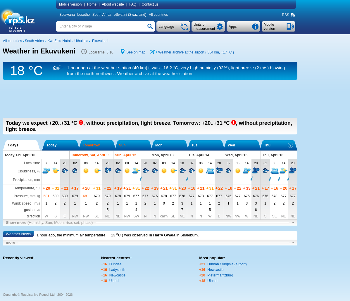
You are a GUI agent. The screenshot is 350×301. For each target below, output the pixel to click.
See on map (136, 52)
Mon (159, 145)
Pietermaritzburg (220, 275)
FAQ (132, 4)
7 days (12, 145)
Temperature (24, 188)
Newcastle (117, 275)
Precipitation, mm (26, 180)
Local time (32, 163)
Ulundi (114, 281)
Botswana (67, 15)
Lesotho (83, 15)
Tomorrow (91, 145)
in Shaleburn (187, 235)
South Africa (101, 15)
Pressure (21, 196)
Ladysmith (117, 270)
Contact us (150, 4)
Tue (194, 145)
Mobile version (70, 4)
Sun (122, 145)
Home (91, 4)
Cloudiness (26, 171)
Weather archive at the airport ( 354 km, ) (196, 52)
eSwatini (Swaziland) (130, 15)
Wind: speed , (26, 203)
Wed (231, 145)
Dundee (115, 264)
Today (51, 145)
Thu (278, 145)
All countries (158, 15)
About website (113, 4)
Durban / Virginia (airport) (227, 264)
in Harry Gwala (162, 235)
